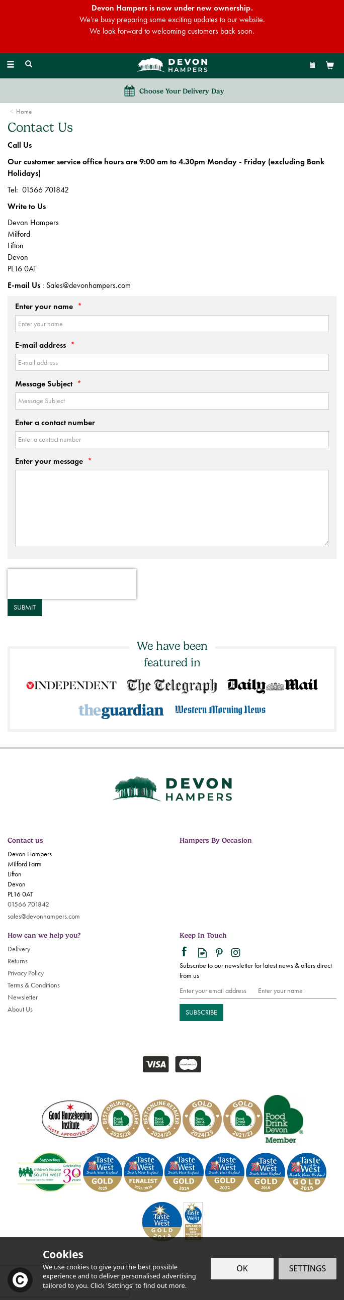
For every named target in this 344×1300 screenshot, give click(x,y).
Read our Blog (202, 952)
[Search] (28, 64)
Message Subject (48, 383)
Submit (25, 607)
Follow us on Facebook (186, 952)
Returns (18, 961)
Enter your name (48, 306)
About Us (20, 1009)
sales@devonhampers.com (44, 916)
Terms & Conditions (34, 985)
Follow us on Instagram (235, 952)
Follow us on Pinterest (219, 952)
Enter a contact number (55, 422)
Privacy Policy (26, 973)
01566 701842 (28, 904)
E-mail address (45, 345)
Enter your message (53, 461)
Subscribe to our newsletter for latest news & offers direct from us (256, 970)
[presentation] (72, 584)
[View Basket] (330, 65)
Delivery (19, 949)
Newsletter (23, 997)
